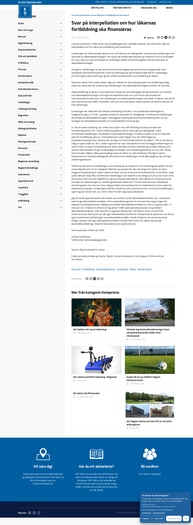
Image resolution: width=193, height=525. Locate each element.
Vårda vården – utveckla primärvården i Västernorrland (119, 2)
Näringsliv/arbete (27, 135)
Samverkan (24, 181)
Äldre (21, 30)
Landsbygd (24, 109)
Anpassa (145, 518)
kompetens (122, 276)
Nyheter (22, 142)
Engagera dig (148, 11)
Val (20, 214)
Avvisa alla (158, 518)
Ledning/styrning (27, 116)
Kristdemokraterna (28, 96)
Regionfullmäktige (28, 175)
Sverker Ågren (144, 276)
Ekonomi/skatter (27, 57)
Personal (75, 276)
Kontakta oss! (165, 2)
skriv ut (149, 45)
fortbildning (89, 276)
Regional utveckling (28, 168)
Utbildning (23, 208)
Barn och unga (25, 37)
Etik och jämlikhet (27, 63)
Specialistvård (25, 188)
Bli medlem (151, 2)
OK (186, 518)
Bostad (22, 44)
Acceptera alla (174, 518)
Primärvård (24, 162)
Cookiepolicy (146, 513)
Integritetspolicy (159, 513)
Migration (23, 122)
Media (169, 11)
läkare (133, 276)
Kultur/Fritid (24, 103)
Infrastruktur (25, 83)
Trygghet (23, 201)
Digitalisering (25, 50)
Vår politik (97, 11)
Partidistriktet (122, 11)
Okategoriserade (27, 149)
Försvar (22, 76)
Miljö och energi (26, 129)
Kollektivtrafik (26, 90)
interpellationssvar (105, 276)
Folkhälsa (23, 70)
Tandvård (23, 195)
